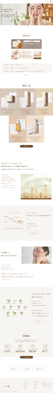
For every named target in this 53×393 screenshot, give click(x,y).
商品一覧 (25, 381)
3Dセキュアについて (19, 64)
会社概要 (35, 388)
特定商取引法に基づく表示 (47, 384)
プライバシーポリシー (46, 386)
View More (26, 74)
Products (26, 146)
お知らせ (35, 386)
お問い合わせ (36, 384)
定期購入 (25, 386)
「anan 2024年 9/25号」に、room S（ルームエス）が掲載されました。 (29, 71)
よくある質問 (36, 381)
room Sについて (27, 384)
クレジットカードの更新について (21, 68)
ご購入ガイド (26, 388)
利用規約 (44, 381)
